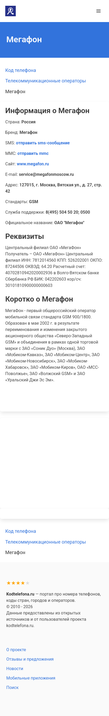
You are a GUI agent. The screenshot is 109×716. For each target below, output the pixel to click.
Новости (14, 668)
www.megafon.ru (33, 163)
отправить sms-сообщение (43, 142)
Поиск (12, 687)
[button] (98, 11)
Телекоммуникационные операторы (45, 80)
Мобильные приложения (30, 678)
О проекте (16, 649)
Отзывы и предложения (30, 659)
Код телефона (20, 70)
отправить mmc (33, 153)
